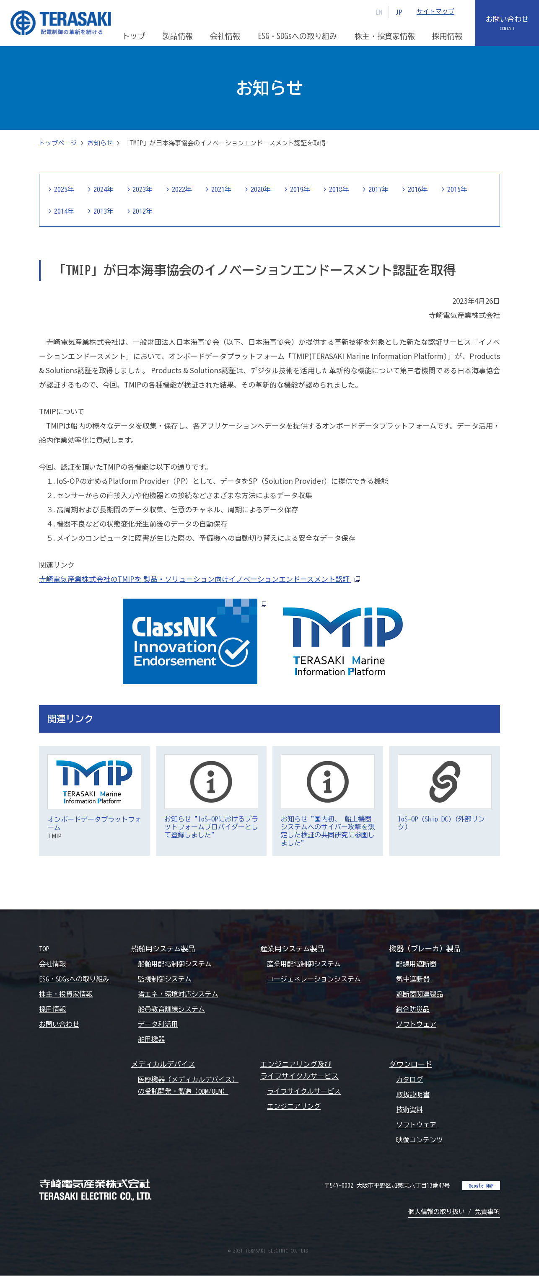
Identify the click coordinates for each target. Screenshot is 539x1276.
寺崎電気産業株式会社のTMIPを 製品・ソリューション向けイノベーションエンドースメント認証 (195, 578)
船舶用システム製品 (163, 948)
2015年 (458, 189)
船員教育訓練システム (171, 1009)
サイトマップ (435, 12)
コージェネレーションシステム (314, 979)
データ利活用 (158, 1024)
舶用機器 (151, 1039)
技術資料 (409, 1110)
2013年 (103, 211)
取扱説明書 (413, 1095)
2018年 (340, 189)
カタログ (409, 1079)
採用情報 (52, 1009)
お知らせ (100, 143)
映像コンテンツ (419, 1140)
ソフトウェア (416, 1024)
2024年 (103, 189)
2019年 (300, 189)
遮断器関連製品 (419, 994)
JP (398, 12)
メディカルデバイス (163, 1064)
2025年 (64, 189)
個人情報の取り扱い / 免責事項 (454, 1212)
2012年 (143, 211)
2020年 (261, 189)
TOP (44, 948)
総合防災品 (413, 1009)
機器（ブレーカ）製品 (425, 948)
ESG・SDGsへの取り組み (74, 979)
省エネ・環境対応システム (178, 994)
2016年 (419, 189)
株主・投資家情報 (66, 994)
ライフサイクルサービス (304, 1091)
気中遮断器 (413, 979)
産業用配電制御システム (304, 964)
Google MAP (481, 1185)
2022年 (182, 189)
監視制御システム (165, 979)
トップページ (58, 143)
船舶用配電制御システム (175, 964)
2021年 (222, 189)
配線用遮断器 (416, 964)
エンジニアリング (294, 1106)
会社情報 (52, 964)
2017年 (379, 189)
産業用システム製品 (292, 948)
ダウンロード (410, 1064)
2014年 (64, 211)
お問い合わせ (507, 19)
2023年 (143, 189)
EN (379, 12)
